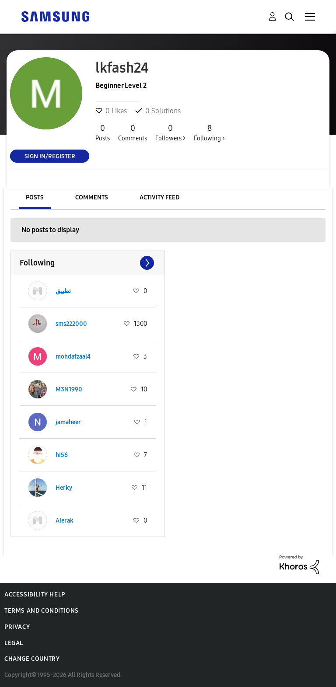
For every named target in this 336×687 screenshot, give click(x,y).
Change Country (32, 659)
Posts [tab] (35, 197)
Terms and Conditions (41, 610)
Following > (209, 132)
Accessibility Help (34, 594)
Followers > (170, 132)
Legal (13, 643)
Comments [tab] (91, 197)
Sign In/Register (49, 156)
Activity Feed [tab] (159, 197)
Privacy (17, 627)
